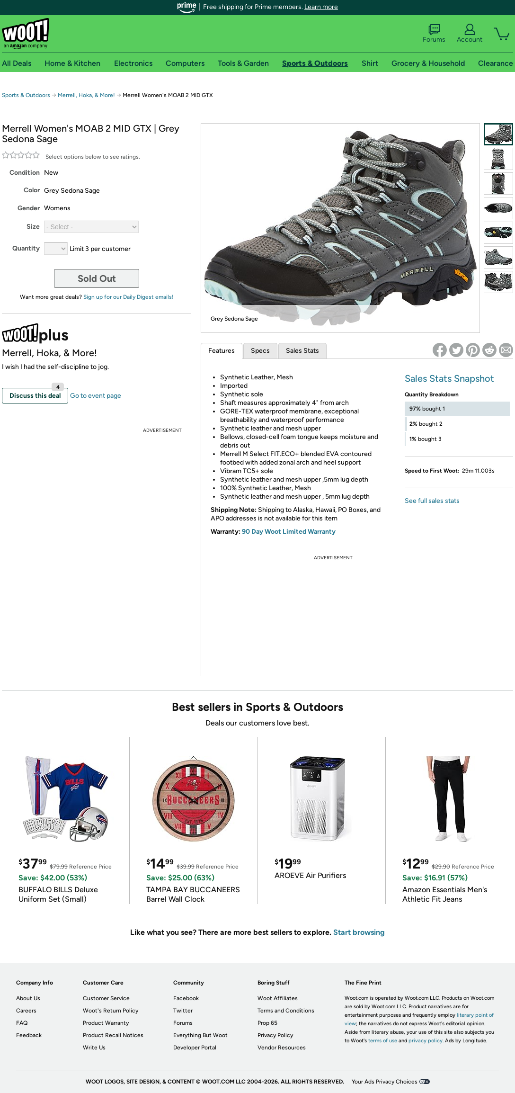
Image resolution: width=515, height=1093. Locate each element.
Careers (26, 1010)
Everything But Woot (200, 1035)
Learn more (321, 7)
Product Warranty (106, 1023)
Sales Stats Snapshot (449, 378)
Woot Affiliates (278, 998)
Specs (260, 351)
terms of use (382, 1041)
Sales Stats (302, 351)
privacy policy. (426, 1041)
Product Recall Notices (113, 1035)
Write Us (94, 1047)
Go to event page (95, 396)
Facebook (186, 998)
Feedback (29, 1035)
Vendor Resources (282, 1047)
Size (33, 227)
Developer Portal (194, 1047)
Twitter (183, 1010)
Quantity (26, 248)
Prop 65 (267, 1023)
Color (32, 190)
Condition (24, 173)
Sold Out (97, 278)
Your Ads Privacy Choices (384, 1081)
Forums (434, 34)
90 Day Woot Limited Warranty (289, 532)
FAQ (21, 1023)
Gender (29, 208)
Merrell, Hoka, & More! (86, 95)
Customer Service (106, 998)
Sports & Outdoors (26, 95)
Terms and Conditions (286, 1010)
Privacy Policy (275, 1035)
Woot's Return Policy (110, 1010)
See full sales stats (432, 501)
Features (221, 351)
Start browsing (359, 932)
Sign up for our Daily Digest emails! (128, 297)
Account (469, 34)
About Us (28, 998)
